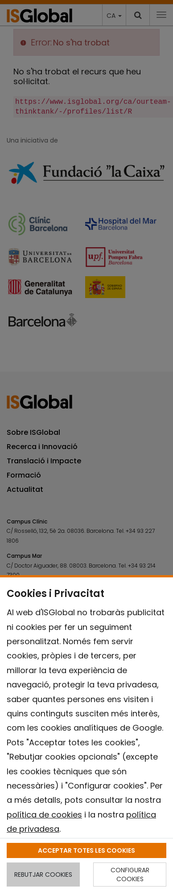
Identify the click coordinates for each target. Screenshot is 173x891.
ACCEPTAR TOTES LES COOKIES (86, 850)
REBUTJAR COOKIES (43, 874)
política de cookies (44, 814)
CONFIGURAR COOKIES (130, 874)
